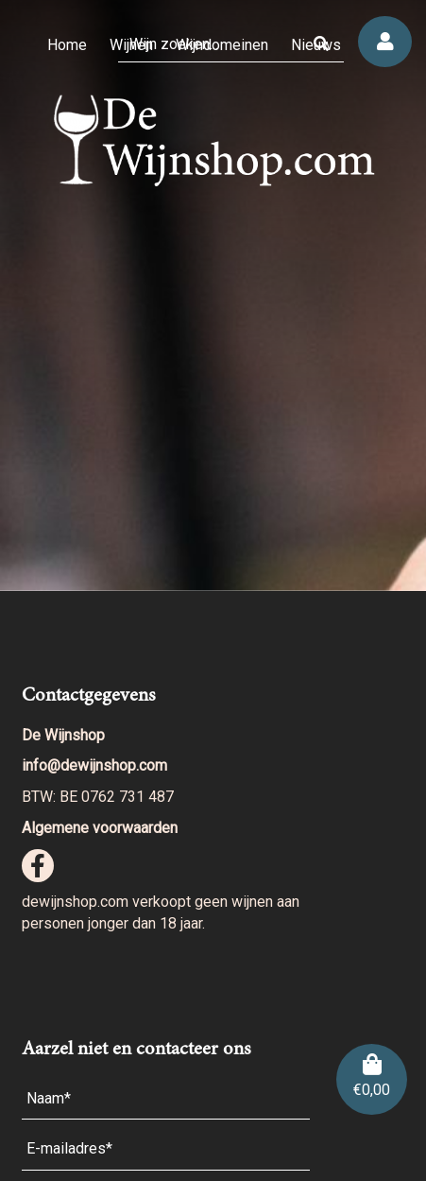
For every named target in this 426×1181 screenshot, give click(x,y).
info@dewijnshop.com (94, 765)
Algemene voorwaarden (100, 828)
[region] (213, 295)
